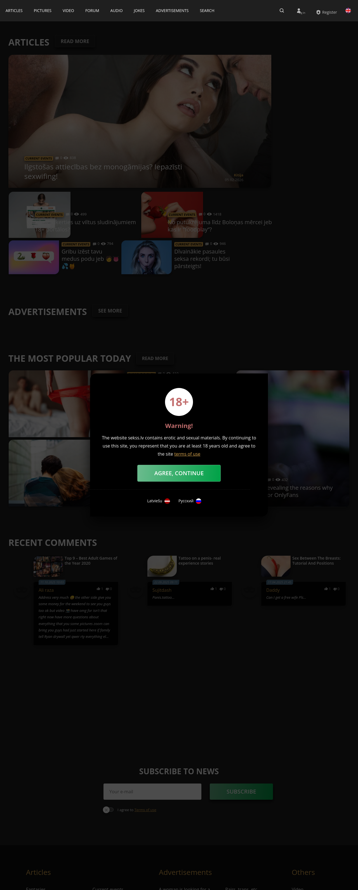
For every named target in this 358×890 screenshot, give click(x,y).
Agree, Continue (179, 473)
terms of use (187, 454)
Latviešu (158, 501)
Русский (189, 501)
